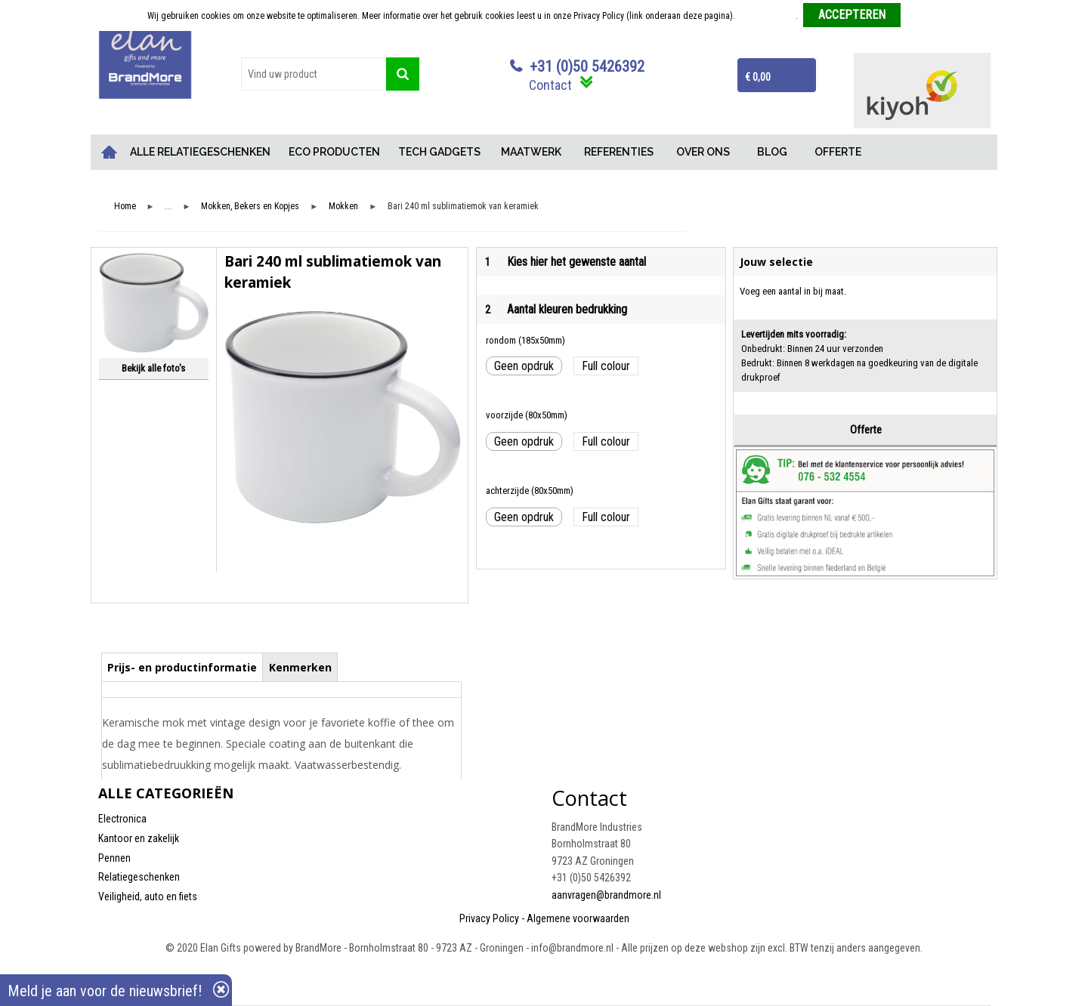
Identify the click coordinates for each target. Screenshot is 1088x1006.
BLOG (772, 152)
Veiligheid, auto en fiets (147, 896)
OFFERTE (837, 152)
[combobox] (313, 74)
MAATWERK (531, 152)
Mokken (343, 206)
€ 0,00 (758, 77)
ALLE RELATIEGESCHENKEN (200, 152)
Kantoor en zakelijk (138, 838)
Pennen (114, 858)
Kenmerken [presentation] (300, 667)
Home (109, 152)
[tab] (182, 667)
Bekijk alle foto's (153, 368)
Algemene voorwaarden (578, 918)
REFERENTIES (619, 152)
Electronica (122, 819)
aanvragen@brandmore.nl (606, 895)
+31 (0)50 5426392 (587, 66)
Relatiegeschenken (139, 877)
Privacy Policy (489, 918)
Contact (550, 85)
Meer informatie (766, 16)
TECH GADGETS (439, 152)
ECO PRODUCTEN (334, 152)
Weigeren (923, 16)
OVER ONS (703, 152)
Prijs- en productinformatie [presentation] (182, 667)
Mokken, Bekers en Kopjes (250, 206)
